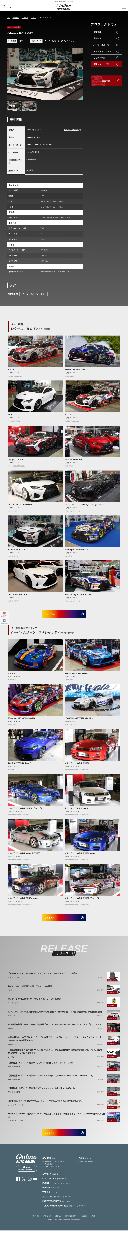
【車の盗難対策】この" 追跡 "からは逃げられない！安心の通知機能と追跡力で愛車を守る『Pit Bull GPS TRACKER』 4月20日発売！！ (55, 1055)
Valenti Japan (13, 1032)
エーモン (11, 1061)
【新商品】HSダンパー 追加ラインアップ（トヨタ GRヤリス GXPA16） (42, 1092)
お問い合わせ (47, 1221)
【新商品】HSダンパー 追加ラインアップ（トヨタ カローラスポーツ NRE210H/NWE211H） (51, 1079)
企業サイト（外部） (102, 64)
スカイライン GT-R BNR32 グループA (25, 810)
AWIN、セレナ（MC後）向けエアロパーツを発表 (30, 990)
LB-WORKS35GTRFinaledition (79, 720)
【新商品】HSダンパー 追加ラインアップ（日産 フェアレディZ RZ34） (41, 1066)
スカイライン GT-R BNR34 (77, 765)
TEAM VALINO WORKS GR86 (21, 720)
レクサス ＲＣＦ (16, 460)
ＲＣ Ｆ (33, 18)
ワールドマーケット (16, 1108)
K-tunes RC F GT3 (16, 549)
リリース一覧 (99, 58)
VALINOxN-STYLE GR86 (76, 675)
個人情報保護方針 (71, 1221)
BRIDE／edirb (13, 981)
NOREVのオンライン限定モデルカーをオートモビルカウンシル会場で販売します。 (45, 1105)
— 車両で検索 (47, 1169)
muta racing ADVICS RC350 (78, 594)
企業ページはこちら (71, 130)
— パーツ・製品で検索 (50, 1172)
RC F (10, 415)
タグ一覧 (36, 1221)
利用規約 (84, 1221)
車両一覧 (97, 38)
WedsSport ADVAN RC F (76, 549)
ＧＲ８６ (12, 675)
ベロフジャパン (14, 1006)
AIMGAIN (12, 1019)
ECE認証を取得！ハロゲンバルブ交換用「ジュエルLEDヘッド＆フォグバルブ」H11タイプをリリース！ (55, 1028)
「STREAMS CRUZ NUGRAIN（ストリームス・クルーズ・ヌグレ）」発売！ (43, 977)
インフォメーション (102, 51)
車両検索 (15, 18)
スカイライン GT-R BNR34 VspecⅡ (81, 855)
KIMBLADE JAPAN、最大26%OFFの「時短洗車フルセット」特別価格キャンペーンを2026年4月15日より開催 (56, 1119)
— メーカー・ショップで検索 (53, 1167)
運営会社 (58, 1221)
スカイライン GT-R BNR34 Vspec (23, 900)
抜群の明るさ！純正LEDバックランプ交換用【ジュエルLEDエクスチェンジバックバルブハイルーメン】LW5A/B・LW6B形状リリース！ (55, 1042)
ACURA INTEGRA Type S (19, 765)
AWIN (10, 994)
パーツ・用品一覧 (101, 45)
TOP (8, 18)
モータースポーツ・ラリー (34, 294)
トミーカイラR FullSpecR (76, 810)
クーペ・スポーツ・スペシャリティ (59, 41)
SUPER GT (13, 294)
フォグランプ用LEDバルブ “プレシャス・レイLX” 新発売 (34, 1003)
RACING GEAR (14, 1070)
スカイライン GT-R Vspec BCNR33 (24, 855)
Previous (11, 74)
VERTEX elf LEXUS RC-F (76, 370)
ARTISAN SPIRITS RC (18, 594)
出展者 (93, 1221)
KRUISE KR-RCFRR (74, 460)
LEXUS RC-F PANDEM (20, 505)
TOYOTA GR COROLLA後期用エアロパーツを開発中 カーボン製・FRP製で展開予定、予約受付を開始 (55, 1015)
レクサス (25, 18)
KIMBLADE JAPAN (15, 1124)
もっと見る (53, 614)
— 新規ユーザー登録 (85, 1167)
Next (79, 74)
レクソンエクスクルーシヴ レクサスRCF (84, 505)
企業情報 (97, 32)
